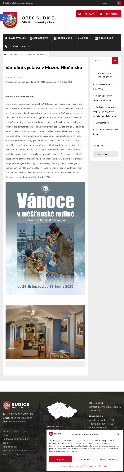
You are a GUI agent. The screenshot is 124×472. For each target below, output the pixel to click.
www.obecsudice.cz (18, 421)
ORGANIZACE (104, 38)
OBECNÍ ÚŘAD (63, 38)
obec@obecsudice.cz (21, 417)
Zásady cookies (67, 466)
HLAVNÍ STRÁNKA (15, 38)
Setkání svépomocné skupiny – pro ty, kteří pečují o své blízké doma (104, 111)
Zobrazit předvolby (108, 459)
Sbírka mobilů (102, 122)
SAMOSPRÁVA (39, 38)
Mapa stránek (10, 446)
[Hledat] (110, 3)
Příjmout (60, 459)
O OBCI (83, 38)
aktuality (13, 54)
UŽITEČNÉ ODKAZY (16, 46)
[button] (3, 17)
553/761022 (108, 13)
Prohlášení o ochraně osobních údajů (91, 466)
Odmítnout (84, 459)
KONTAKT (85, 13)
